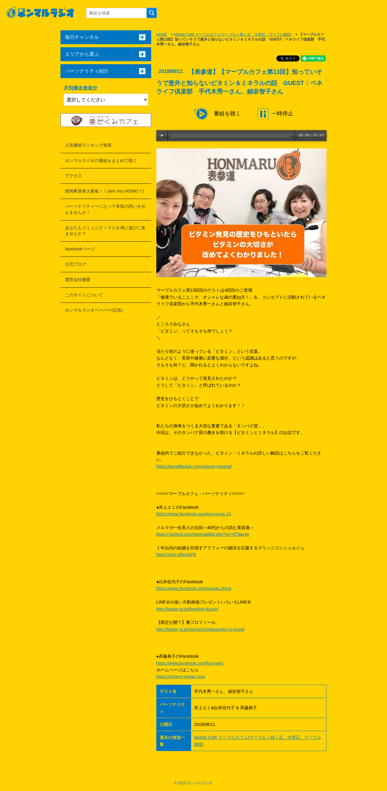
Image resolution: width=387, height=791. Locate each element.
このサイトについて (84, 295)
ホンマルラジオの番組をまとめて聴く (101, 160)
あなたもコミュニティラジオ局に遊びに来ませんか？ (105, 230)
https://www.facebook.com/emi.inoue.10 (193, 513)
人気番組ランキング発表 (88, 145)
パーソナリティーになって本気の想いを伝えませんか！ (105, 209)
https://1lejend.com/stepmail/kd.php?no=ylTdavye (202, 534)
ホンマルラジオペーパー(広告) (94, 310)
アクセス (73, 175)
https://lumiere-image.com (180, 676)
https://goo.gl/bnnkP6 (176, 554)
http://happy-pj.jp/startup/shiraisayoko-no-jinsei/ (200, 629)
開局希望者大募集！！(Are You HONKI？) (104, 191)
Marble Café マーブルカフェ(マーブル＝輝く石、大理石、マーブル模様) (233, 34)
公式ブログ (75, 264)
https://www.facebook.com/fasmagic (190, 663)
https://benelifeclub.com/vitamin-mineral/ (194, 466)
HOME (161, 34)
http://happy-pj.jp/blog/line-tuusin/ (187, 609)
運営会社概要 (77, 279)
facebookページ (80, 249)
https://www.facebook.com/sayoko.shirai (193, 588)
